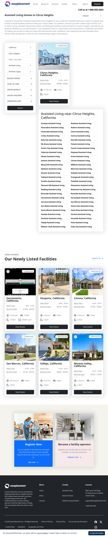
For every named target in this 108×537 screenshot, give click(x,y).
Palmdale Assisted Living (81, 181)
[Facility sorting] (92, 16)
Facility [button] (65, 4)
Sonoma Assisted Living (81, 214)
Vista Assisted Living (79, 222)
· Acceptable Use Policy (35, 527)
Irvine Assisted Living (80, 156)
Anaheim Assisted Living (81, 123)
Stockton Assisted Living (51, 218)
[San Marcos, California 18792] (28, 337)
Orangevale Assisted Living (82, 177)
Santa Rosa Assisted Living (82, 210)
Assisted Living (67, 491)
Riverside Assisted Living (51, 193)
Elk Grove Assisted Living (51, 144)
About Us (44, 4)
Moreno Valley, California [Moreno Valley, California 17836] (83, 364)
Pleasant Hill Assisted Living (53, 185)
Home (35, 4)
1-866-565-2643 (90, 506)
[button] (96, 533)
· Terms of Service (47, 522)
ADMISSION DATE (20, 101)
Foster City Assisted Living (52, 148)
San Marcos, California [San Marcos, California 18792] (20, 363)
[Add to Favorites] (41, 46)
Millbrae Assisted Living (81, 165)
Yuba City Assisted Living (81, 226)
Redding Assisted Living (51, 189)
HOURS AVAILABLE (20, 95)
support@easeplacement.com (95, 501)
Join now (33, 462)
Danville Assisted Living (81, 140)
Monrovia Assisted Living (81, 169)
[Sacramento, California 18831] (28, 271)
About (41, 496)
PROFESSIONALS (20, 90)
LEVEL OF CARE (20, 84)
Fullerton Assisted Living (51, 152)
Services (55, 4)
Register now (74, 457)
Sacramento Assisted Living (52, 198)
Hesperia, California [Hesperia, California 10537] (52, 298)
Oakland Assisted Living (51, 177)
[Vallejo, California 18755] (61, 337)
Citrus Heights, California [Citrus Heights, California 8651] (49, 73)
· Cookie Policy (10, 527)
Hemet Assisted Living (50, 156)
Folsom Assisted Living (80, 144)
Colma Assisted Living (50, 136)
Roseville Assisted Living (81, 193)
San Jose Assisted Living (51, 202)
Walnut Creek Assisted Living (53, 226)
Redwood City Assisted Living (83, 189)
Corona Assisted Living (80, 136)
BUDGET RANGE (20, 78)
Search (20, 108)
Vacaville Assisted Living (81, 218)
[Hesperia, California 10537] (61, 271)
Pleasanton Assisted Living (82, 185)
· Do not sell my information (77, 522)
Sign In (85, 4)
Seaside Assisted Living (50, 214)
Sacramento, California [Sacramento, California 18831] (14, 299)
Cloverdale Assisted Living (52, 131)
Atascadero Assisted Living (52, 127)
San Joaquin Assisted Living (82, 198)
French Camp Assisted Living (83, 148)
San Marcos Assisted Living (82, 202)
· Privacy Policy (60, 522)
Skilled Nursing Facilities (70, 501)
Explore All (97, 258)
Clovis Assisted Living (80, 131)
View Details (54, 101)
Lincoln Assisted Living (80, 160)
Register (97, 4)
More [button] (76, 4)
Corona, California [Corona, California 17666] (85, 298)
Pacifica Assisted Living (50, 181)
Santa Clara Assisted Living (82, 206)
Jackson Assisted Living (51, 160)
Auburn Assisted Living (80, 127)
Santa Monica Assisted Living (53, 210)
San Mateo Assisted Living (52, 206)
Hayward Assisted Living (81, 152)
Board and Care (67, 496)
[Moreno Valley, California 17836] (95, 337)
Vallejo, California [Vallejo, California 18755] (51, 363)
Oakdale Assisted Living (81, 173)
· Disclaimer (21, 527)
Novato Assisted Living (50, 173)
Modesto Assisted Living (51, 169)
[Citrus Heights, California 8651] (62, 46)
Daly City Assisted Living (51, 140)
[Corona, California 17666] (95, 271)
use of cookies (42, 533)
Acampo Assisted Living (51, 123)
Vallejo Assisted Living (50, 222)
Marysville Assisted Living (52, 165)
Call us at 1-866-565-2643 (90, 9)
